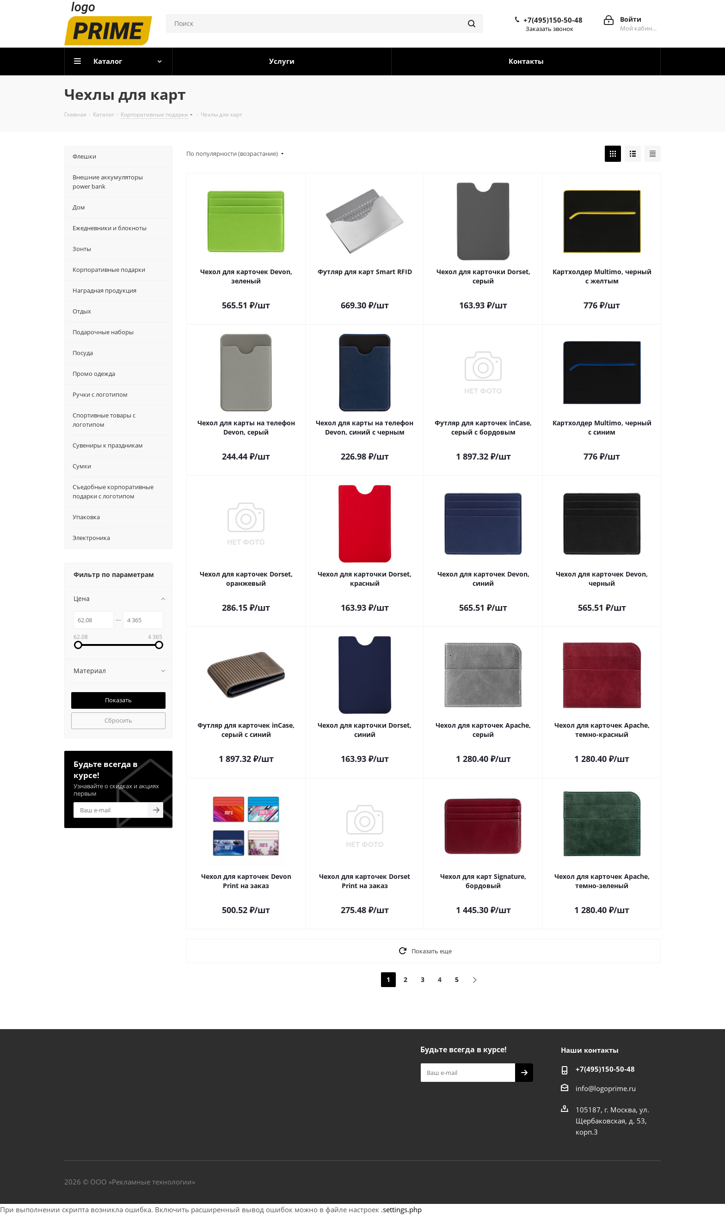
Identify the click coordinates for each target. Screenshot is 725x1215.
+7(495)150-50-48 (553, 20)
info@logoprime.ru (606, 1088)
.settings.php (401, 1209)
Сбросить (118, 720)
